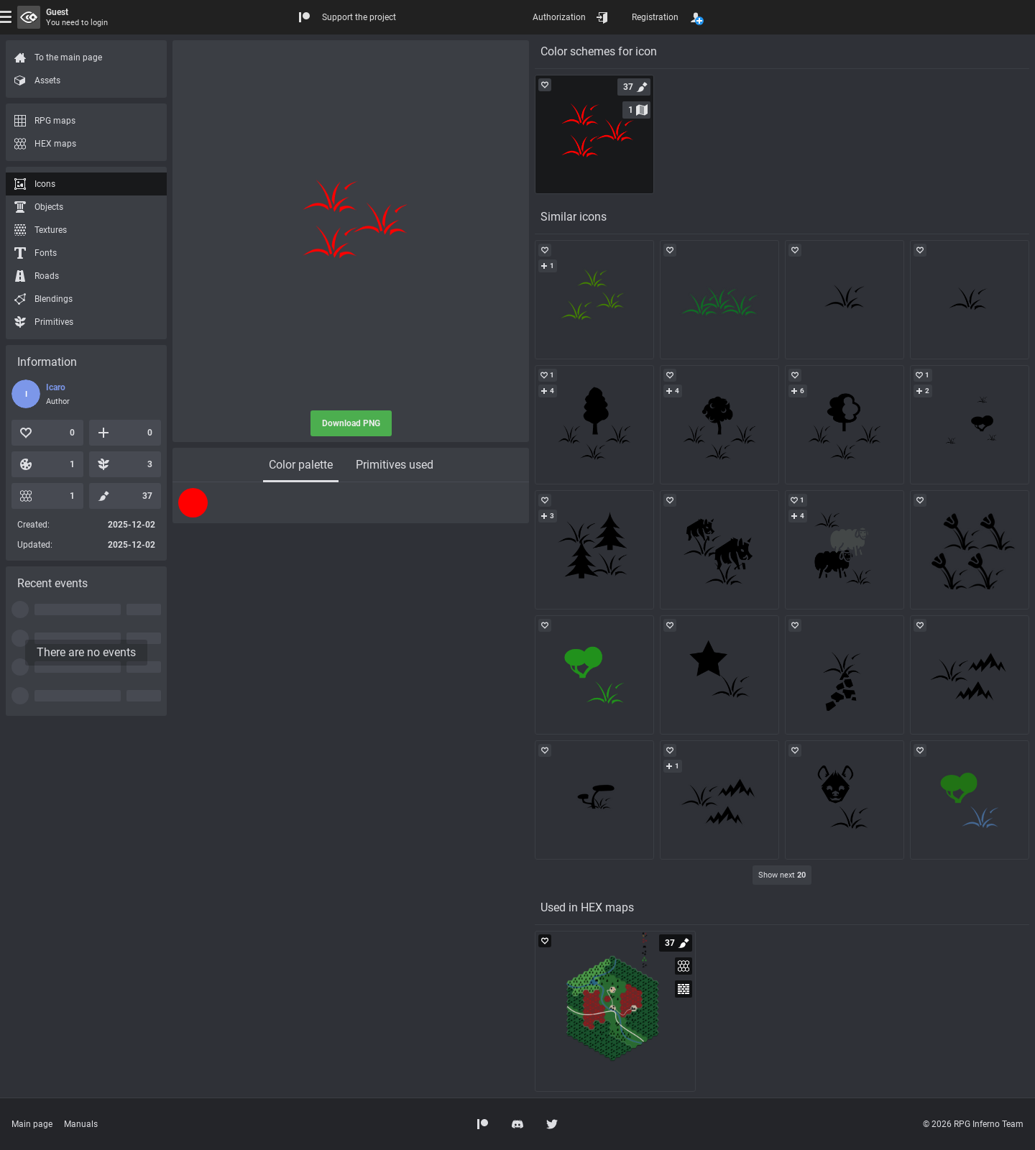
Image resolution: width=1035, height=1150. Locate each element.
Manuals (81, 1124)
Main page (32, 1124)
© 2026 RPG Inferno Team (973, 1124)
